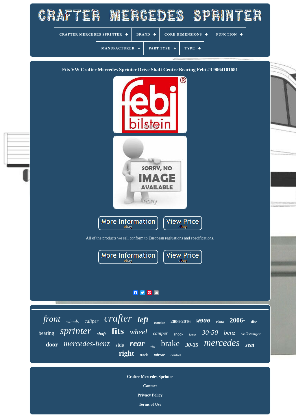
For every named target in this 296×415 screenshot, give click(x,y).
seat (249, 345)
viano (220, 322)
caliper (91, 321)
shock (178, 334)
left (143, 319)
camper (160, 333)
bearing (46, 333)
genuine (159, 322)
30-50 (210, 332)
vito (152, 346)
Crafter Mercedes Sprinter (150, 377)
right (126, 353)
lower (192, 334)
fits (118, 331)
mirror (159, 355)
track (144, 355)
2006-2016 (180, 321)
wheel (138, 332)
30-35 (191, 345)
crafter (118, 318)
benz (229, 332)
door (52, 344)
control (176, 355)
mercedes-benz (87, 343)
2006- (237, 320)
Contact (150, 386)
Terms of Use (150, 404)
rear (137, 343)
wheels (72, 321)
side (120, 345)
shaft (101, 333)
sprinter (75, 330)
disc (254, 322)
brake (170, 343)
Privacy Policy (150, 395)
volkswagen (251, 333)
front (51, 319)
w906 (203, 321)
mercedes (222, 342)
